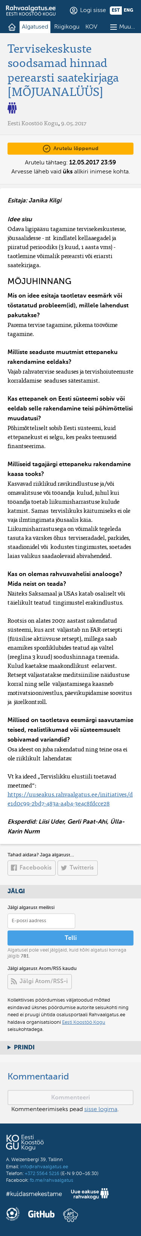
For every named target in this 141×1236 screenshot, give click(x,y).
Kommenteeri (70, 1098)
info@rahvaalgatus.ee (44, 1167)
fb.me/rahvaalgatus (51, 1180)
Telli (71, 938)
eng (128, 10)
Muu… (127, 27)
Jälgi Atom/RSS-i (44, 982)
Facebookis (36, 868)
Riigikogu (66, 27)
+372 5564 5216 (42, 1173)
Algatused (35, 27)
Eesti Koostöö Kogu (83, 1022)
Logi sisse (93, 11)
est (116, 10)
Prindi (24, 1048)
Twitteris (82, 868)
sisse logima (100, 1110)
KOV (91, 27)
